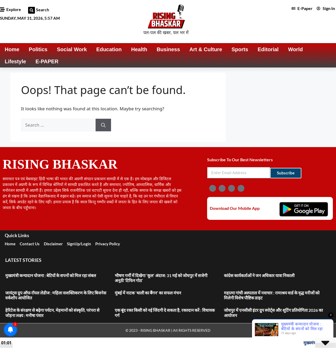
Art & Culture (206, 49)
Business (168, 49)
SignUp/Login (79, 243)
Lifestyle (15, 61)
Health (139, 49)
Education (109, 49)
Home (12, 49)
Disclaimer (53, 243)
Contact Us (30, 243)
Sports (240, 49)
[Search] (103, 125)
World (295, 49)
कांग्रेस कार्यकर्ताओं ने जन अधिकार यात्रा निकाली (259, 275)
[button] (31, 10)
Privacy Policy (107, 243)
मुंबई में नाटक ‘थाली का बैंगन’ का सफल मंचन (148, 292)
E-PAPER (46, 61)
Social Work (72, 49)
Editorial (268, 49)
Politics (38, 49)
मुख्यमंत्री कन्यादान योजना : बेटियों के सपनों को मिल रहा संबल (50, 275)
